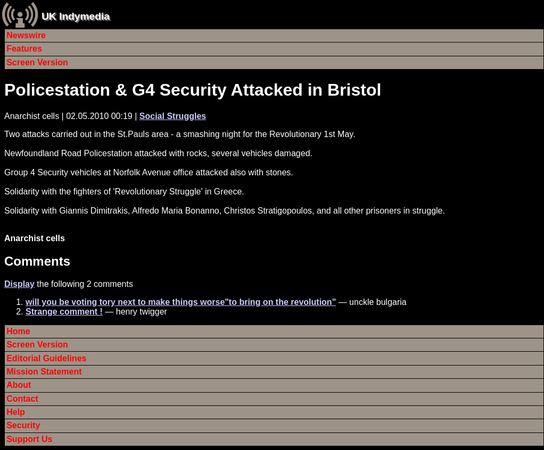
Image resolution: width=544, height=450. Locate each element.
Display (19, 283)
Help (15, 412)
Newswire (26, 35)
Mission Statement (43, 371)
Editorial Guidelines (46, 358)
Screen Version (37, 62)
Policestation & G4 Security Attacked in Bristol (192, 89)
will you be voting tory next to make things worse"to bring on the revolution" (181, 302)
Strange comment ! (64, 311)
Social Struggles (172, 116)
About (18, 384)
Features (24, 48)
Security (23, 425)
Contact (22, 398)
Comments (37, 261)
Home (18, 331)
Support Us (29, 439)
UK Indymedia (76, 16)
